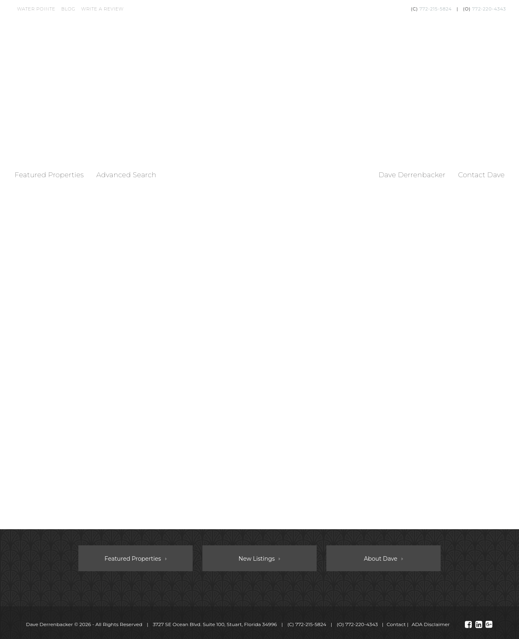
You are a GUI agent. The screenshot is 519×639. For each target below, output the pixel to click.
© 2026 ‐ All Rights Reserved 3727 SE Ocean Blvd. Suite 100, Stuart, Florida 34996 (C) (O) (202, 624)
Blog (68, 9)
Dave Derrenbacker (411, 175)
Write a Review (102, 9)
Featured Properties (49, 175)
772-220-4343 (489, 9)
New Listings (257, 558)
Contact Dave (481, 175)
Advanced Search (126, 175)
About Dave (380, 558)
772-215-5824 (435, 9)
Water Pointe (36, 9)
